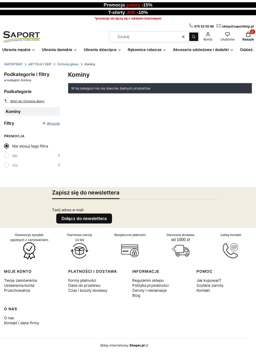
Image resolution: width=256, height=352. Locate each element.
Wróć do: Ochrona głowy (24, 101)
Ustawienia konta (19, 285)
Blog (136, 295)
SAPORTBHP (13, 64)
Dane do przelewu (84, 285)
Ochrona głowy (68, 64)
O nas (9, 318)
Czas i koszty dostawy (87, 290)
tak (15, 155)
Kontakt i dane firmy (21, 322)
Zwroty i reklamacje (149, 290)
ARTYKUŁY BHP (40, 64)
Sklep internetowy (122, 345)
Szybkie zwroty (210, 285)
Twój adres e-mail (68, 210)
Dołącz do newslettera (84, 218)
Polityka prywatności (150, 285)
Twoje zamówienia (20, 280)
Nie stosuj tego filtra (30, 146)
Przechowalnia (17, 290)
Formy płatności (82, 280)
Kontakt (203, 290)
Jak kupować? (208, 280)
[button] (193, 36)
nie (15, 165)
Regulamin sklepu (148, 280)
